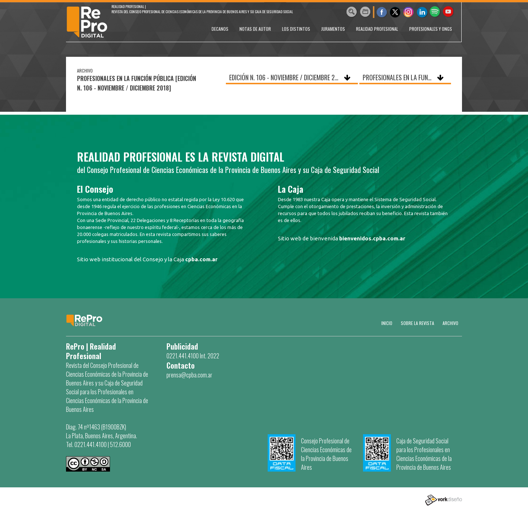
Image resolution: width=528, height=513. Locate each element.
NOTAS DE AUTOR (255, 29)
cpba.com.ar (201, 259)
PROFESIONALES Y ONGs (430, 29)
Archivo (450, 323)
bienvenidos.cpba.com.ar (372, 238)
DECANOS (220, 29)
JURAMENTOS (333, 29)
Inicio (386, 323)
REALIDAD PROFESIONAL (377, 29)
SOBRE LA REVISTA (417, 323)
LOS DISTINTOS (296, 29)
